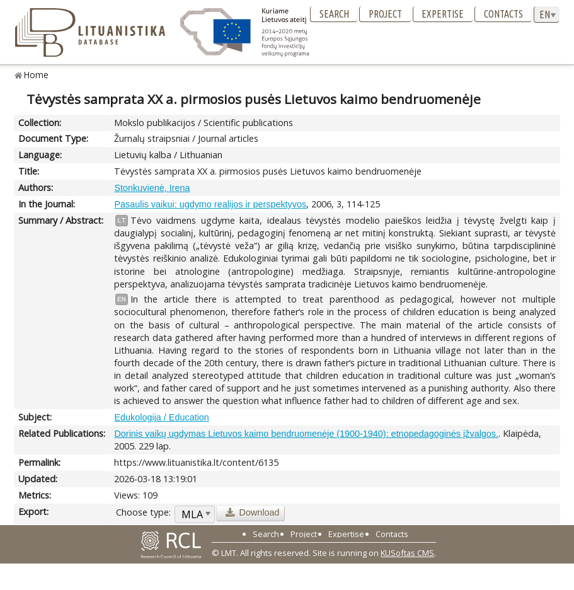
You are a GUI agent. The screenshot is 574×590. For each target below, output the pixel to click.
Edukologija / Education (161, 417)
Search (334, 14)
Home (36, 75)
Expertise (443, 14)
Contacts (503, 14)
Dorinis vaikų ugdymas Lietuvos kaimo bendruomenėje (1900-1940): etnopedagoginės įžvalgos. (306, 434)
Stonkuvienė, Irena (152, 188)
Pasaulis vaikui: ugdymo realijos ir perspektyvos (210, 204)
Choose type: (143, 512)
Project (385, 14)
